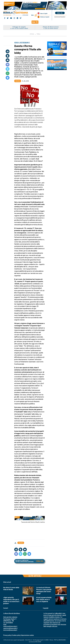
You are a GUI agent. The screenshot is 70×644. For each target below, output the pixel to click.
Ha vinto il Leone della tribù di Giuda (11, 588)
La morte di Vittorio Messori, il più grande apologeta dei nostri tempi (43, 590)
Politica (38, 34)
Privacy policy (7, 635)
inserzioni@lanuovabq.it (10, 630)
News (43, 13)
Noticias (44, 17)
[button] (35, 22)
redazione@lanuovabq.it (10, 626)
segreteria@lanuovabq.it (10, 628)
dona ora (60, 13)
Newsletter (59, 17)
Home (32, 34)
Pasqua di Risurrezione (51, 27)
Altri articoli (35, 575)
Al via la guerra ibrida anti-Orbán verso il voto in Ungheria (43, 599)
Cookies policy (16, 635)
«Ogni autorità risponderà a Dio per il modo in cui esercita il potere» (11, 600)
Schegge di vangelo (19, 27)
